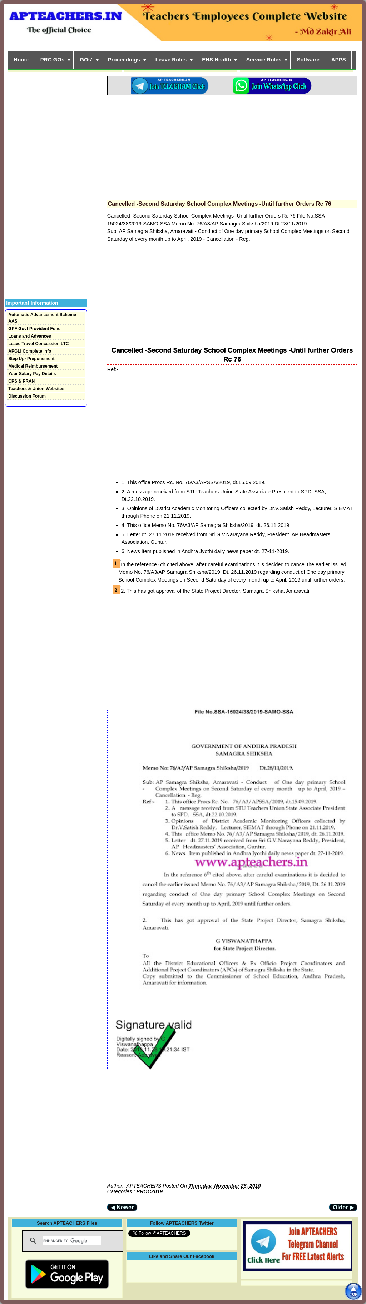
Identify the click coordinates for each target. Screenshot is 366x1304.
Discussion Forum (27, 396)
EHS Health (216, 59)
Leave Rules (171, 59)
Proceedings (124, 59)
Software (308, 59)
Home (21, 59)
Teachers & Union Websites (36, 388)
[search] (72, 1240)
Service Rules (263, 59)
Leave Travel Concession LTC (38, 343)
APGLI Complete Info (29, 351)
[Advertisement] (232, 145)
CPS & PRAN (21, 381)
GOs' (86, 59)
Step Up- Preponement (31, 358)
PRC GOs (52, 59)
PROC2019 (149, 1191)
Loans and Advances (29, 336)
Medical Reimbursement (33, 366)
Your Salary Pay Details (32, 373)
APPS (338, 59)
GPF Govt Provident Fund (34, 328)
